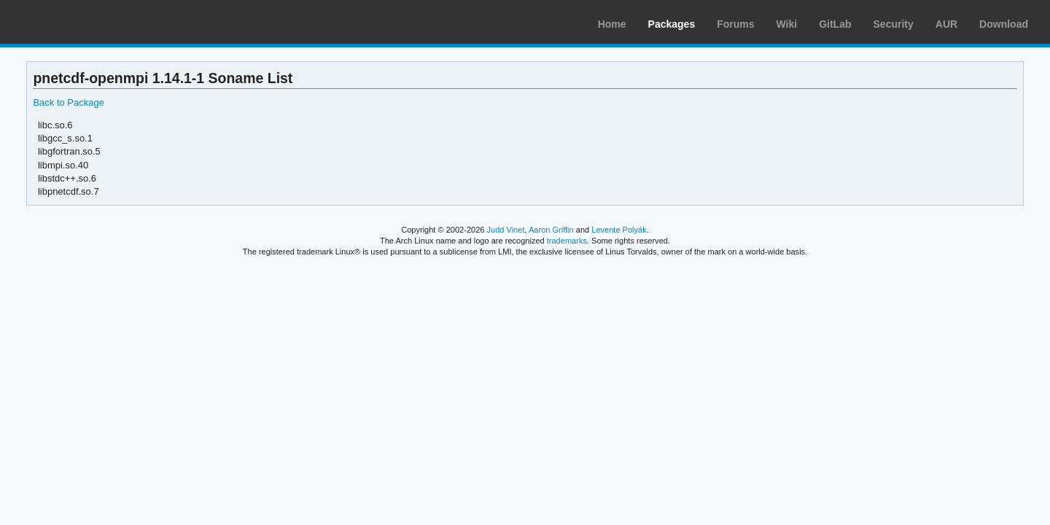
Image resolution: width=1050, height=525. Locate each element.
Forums (735, 24)
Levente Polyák (618, 229)
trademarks (567, 240)
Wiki (787, 24)
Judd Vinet (506, 229)
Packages (672, 24)
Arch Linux (80, 21)
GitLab (835, 24)
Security (894, 24)
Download (1003, 24)
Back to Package (68, 102)
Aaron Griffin (551, 229)
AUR (946, 24)
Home (612, 24)
